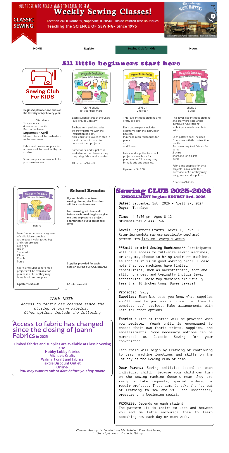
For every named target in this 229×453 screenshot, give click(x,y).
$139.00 (149, 239)
